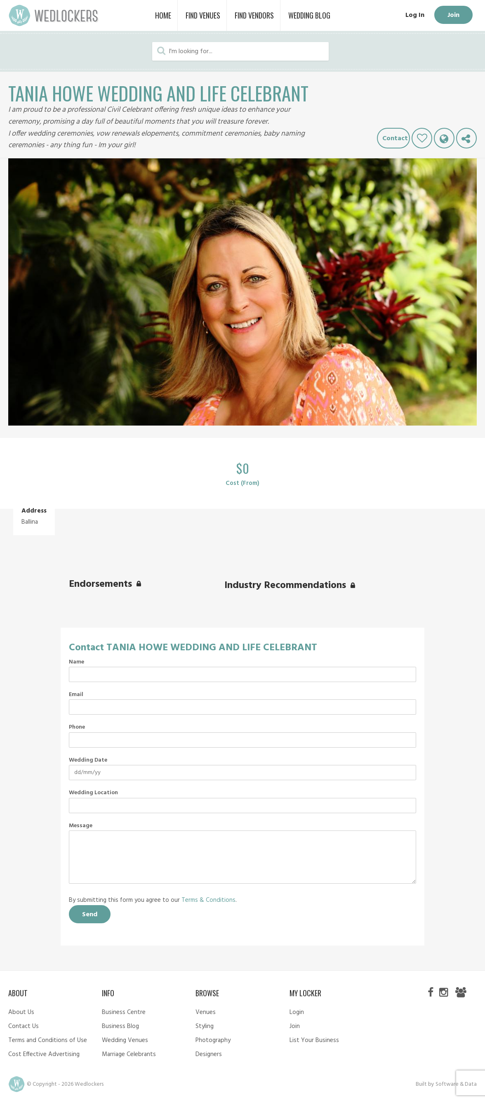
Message (80, 825)
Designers (208, 1054)
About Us (21, 1012)
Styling (204, 1026)
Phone (77, 727)
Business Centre (124, 1012)
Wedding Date (88, 760)
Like (422, 138)
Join (453, 15)
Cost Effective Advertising (44, 1054)
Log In (414, 15)
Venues (205, 1012)
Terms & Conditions (208, 900)
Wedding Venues (125, 1040)
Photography (213, 1040)
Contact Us (23, 1026)
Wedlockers (53, 15)
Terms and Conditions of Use (47, 1040)
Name (76, 662)
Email (76, 694)
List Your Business (314, 1040)
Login (297, 1012)
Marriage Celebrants (129, 1054)
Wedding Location (93, 793)
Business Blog (120, 1026)
